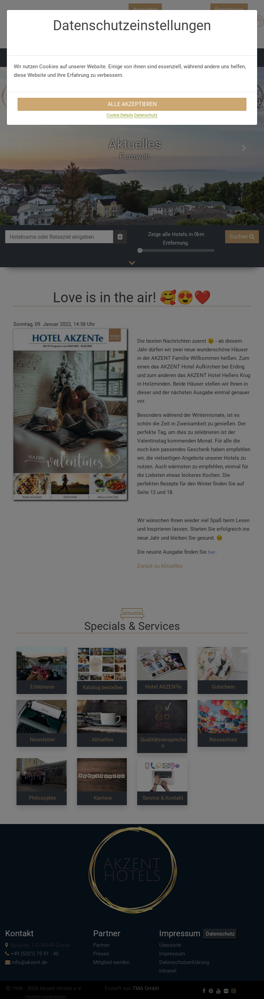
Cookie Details (120, 115)
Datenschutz (145, 115)
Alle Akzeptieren (132, 104)
